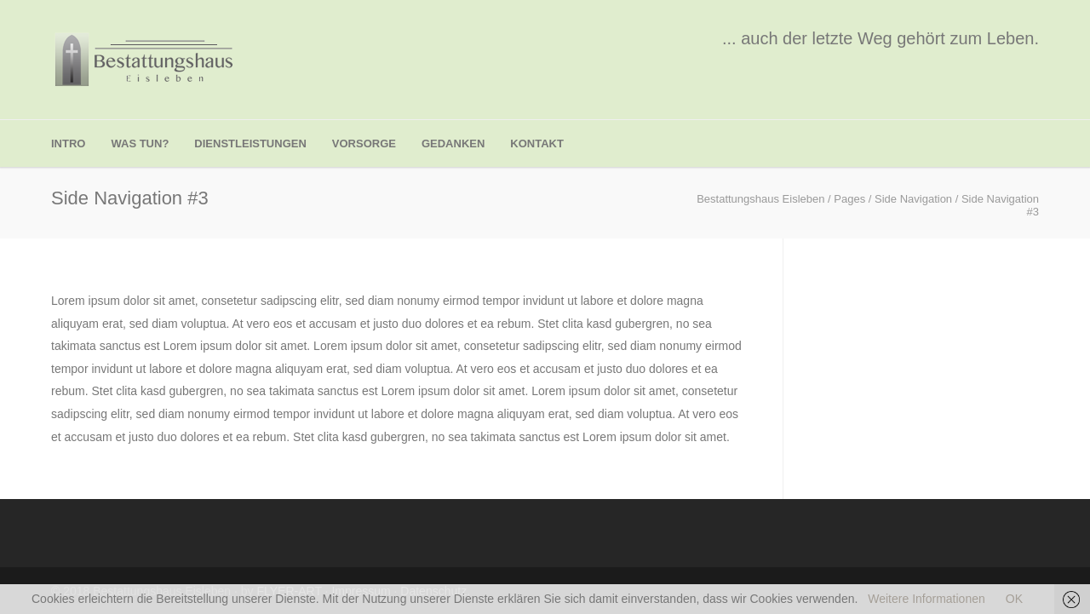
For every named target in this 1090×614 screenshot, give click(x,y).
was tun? (140, 143)
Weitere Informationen (926, 598)
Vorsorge (364, 143)
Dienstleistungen (250, 143)
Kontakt (537, 143)
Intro (68, 143)
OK (1014, 598)
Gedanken (453, 143)
